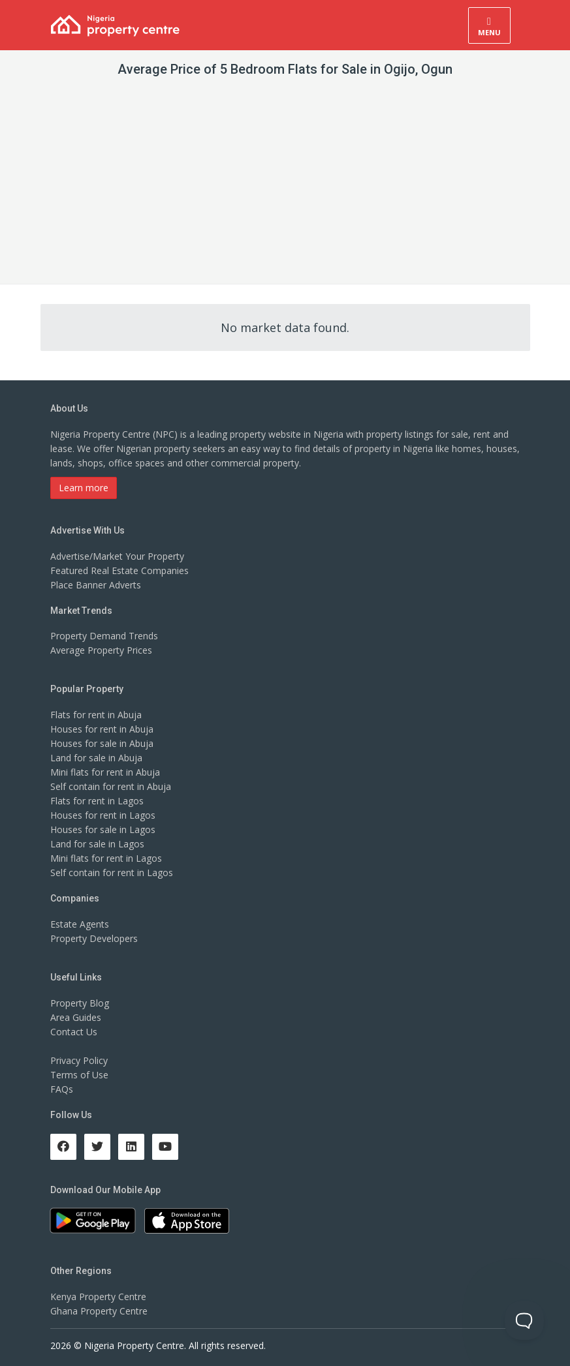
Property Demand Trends (104, 636)
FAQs (61, 1089)
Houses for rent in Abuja (101, 729)
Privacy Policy (79, 1060)
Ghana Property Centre (99, 1311)
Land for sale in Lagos (97, 844)
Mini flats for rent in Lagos (106, 858)
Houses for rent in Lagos (102, 815)
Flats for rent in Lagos (97, 801)
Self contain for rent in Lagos (111, 872)
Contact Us (73, 1031)
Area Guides (75, 1017)
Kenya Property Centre (98, 1296)
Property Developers (94, 938)
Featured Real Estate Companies (119, 570)
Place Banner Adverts (95, 585)
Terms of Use (79, 1075)
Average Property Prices (101, 650)
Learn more (83, 487)
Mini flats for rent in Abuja (105, 772)
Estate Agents (79, 924)
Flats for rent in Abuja (96, 714)
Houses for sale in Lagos (102, 829)
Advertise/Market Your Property (117, 556)
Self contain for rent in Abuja (110, 786)
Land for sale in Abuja (96, 757)
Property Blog (79, 1003)
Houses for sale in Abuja (101, 743)
